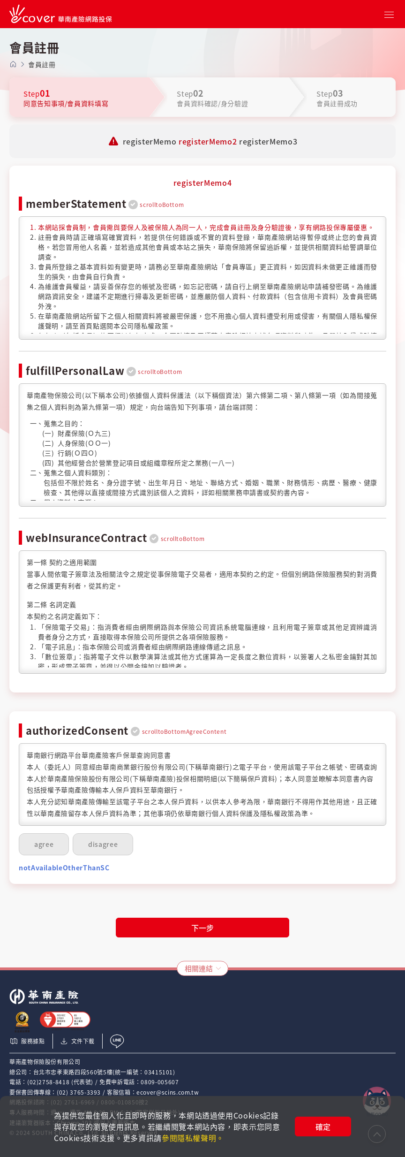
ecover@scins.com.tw (167, 1092)
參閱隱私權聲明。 (193, 1137)
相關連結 (199, 968)
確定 (322, 1126)
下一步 (202, 927)
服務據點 (27, 1041)
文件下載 (77, 1041)
